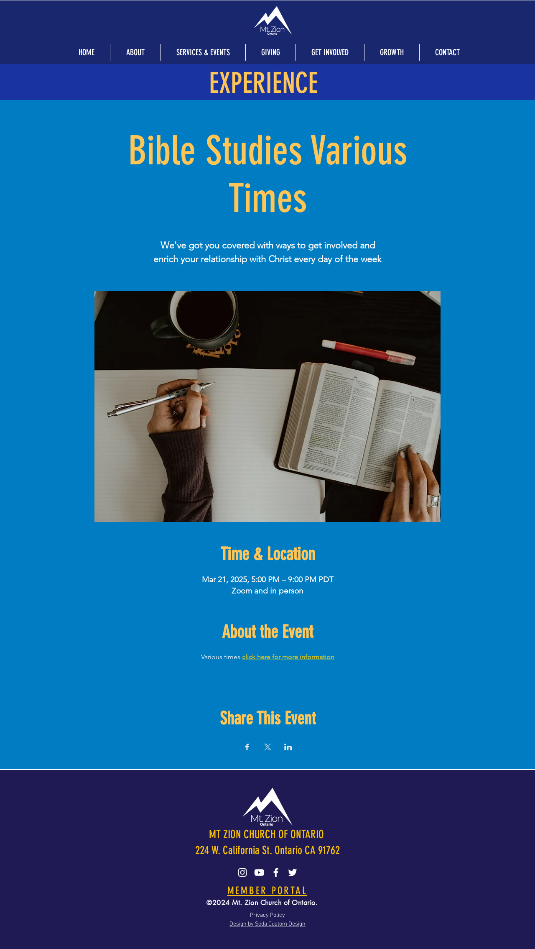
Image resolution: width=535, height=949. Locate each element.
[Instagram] (242, 872)
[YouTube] (259, 872)
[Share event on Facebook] (247, 747)
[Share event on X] (268, 747)
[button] (135, 52)
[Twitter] (292, 872)
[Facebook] (276, 872)
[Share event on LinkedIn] (288, 747)
